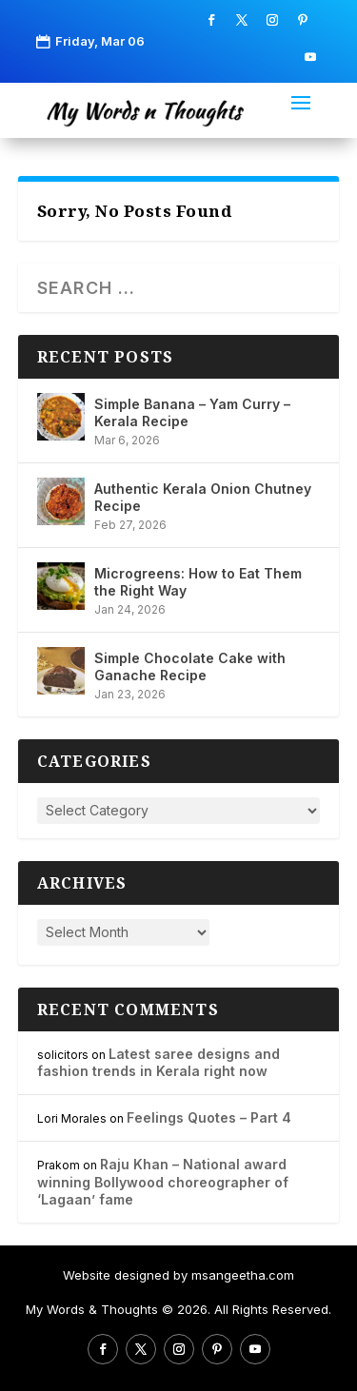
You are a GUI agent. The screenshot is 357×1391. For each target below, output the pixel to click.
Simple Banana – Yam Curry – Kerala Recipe (192, 412)
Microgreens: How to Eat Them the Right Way (198, 581)
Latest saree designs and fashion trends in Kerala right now (158, 1062)
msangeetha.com (242, 1275)
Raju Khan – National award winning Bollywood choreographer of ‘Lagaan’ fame (162, 1181)
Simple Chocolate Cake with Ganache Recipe (190, 666)
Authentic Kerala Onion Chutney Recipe (202, 497)
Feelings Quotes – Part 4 (209, 1117)
